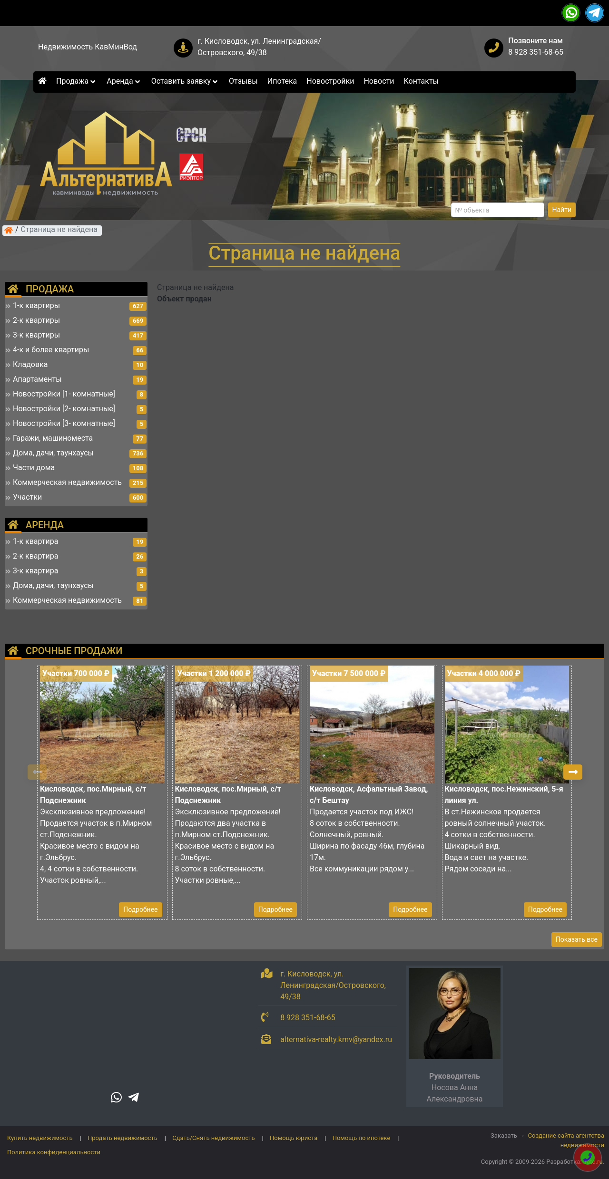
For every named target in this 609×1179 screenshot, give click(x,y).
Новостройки (330, 81)
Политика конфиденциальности (53, 1152)
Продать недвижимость (122, 1137)
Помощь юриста (293, 1137)
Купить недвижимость (40, 1137)
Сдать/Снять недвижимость (213, 1137)
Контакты (421, 81)
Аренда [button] (124, 81)
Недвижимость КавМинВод (87, 46)
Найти (562, 209)
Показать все (577, 939)
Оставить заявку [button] (185, 81)
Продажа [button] (76, 81)
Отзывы (243, 81)
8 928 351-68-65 (535, 52)
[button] (572, 772)
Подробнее (140, 909)
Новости (378, 81)
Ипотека (282, 81)
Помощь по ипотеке (362, 1137)
